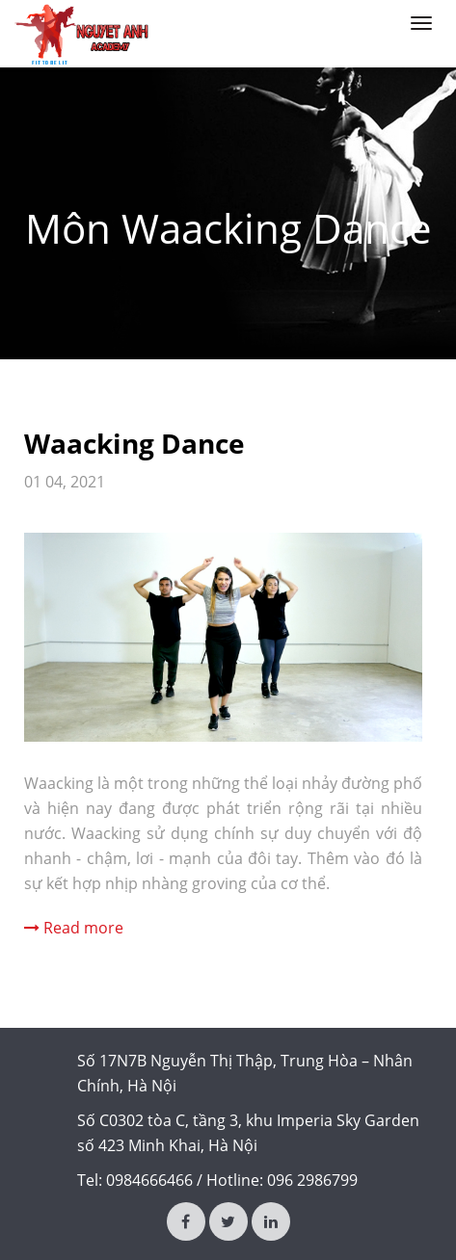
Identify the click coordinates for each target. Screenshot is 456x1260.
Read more (83, 927)
